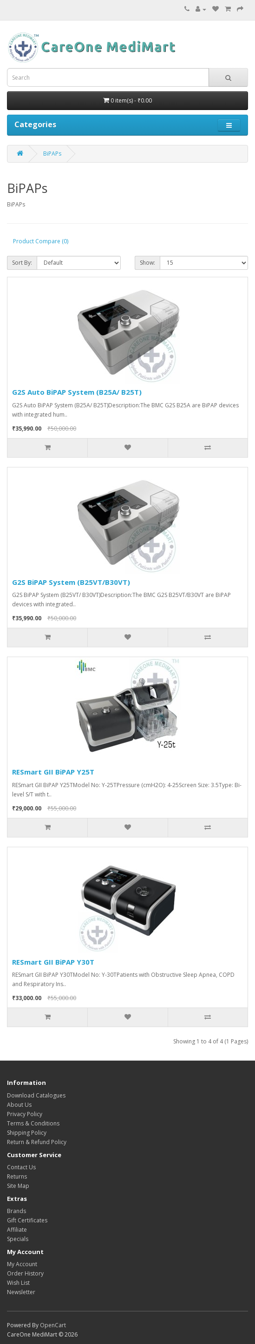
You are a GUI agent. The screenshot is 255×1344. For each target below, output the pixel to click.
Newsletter (21, 1292)
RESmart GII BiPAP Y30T (53, 962)
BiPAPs (52, 154)
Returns (17, 1176)
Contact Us (21, 1167)
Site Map (18, 1186)
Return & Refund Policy (36, 1142)
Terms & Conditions (33, 1123)
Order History (25, 1273)
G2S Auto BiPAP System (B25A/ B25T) (77, 392)
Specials (17, 1239)
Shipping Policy (26, 1133)
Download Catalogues (36, 1095)
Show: (147, 263)
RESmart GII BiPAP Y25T (53, 771)
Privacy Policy (24, 1114)
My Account (22, 1264)
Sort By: (22, 263)
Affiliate (17, 1230)
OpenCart (53, 1325)
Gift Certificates (27, 1220)
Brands (16, 1211)
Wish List (18, 1283)
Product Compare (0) (40, 241)
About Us (19, 1105)
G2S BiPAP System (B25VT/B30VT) (71, 582)
